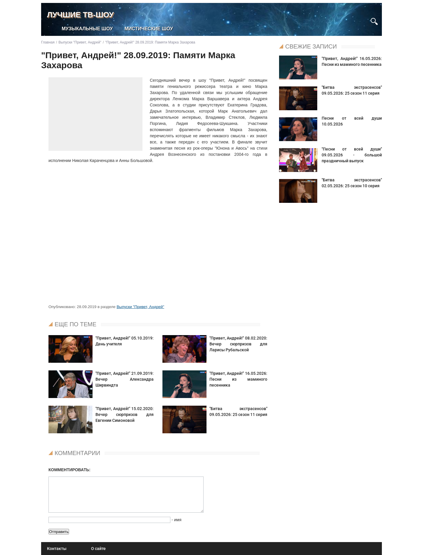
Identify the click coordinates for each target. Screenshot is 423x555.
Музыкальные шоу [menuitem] (87, 28)
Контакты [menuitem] (56, 548)
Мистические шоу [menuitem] (149, 28)
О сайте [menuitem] (98, 548)
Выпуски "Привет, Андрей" (140, 307)
